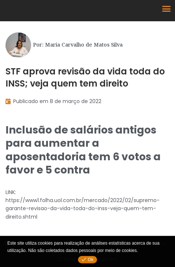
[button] (167, 9)
